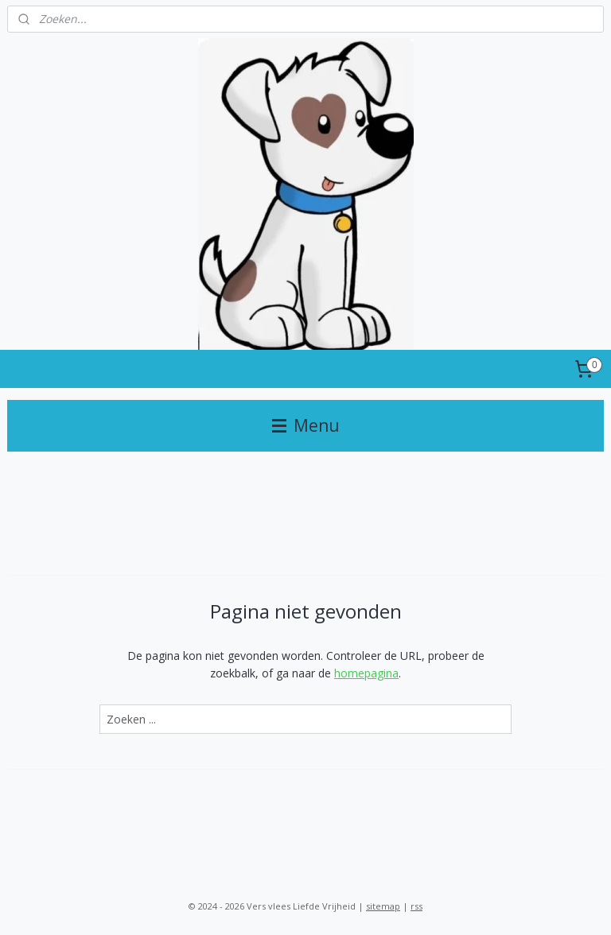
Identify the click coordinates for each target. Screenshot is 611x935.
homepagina (366, 673)
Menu (306, 425)
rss (416, 906)
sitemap (383, 906)
